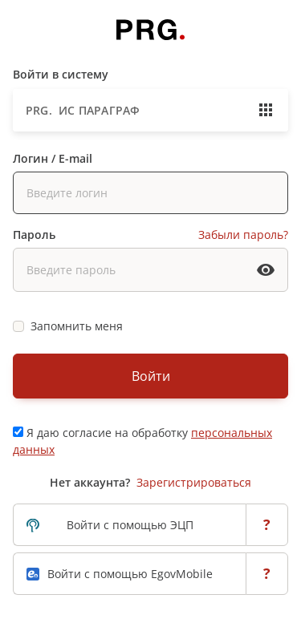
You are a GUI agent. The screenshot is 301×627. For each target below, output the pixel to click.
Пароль (34, 234)
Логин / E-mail (52, 158)
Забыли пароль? (243, 234)
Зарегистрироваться (193, 482)
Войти (151, 376)
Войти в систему (60, 74)
